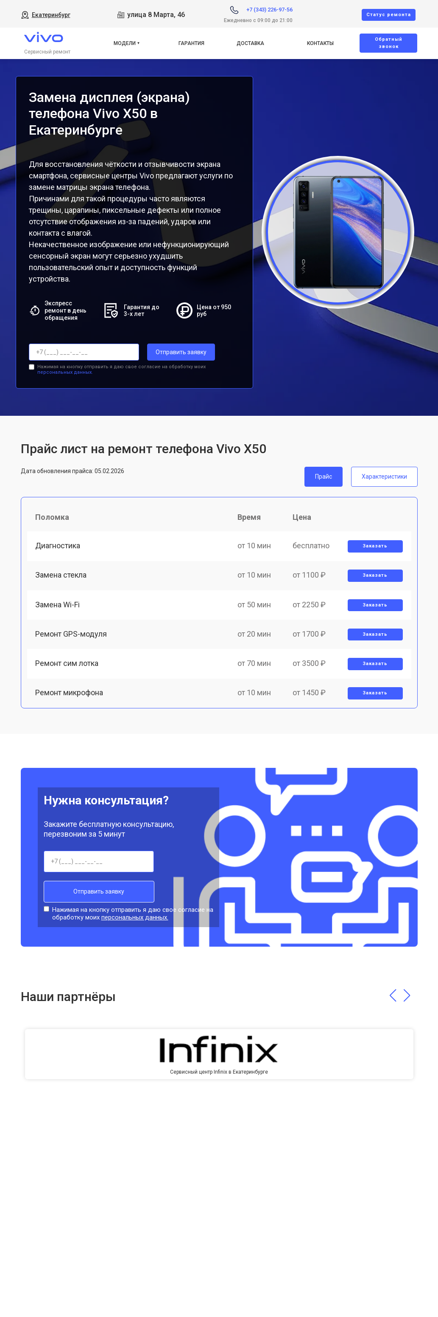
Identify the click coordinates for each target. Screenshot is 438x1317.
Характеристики (384, 476)
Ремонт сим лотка (67, 663)
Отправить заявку (181, 352)
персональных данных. (65, 372)
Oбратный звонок (388, 43)
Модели (125, 43)
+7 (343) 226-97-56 (269, 9)
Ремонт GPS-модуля (71, 634)
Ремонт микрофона (69, 693)
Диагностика (58, 545)
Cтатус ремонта (388, 14)
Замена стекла (61, 575)
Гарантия (191, 43)
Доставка (250, 43)
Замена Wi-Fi (58, 604)
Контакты (320, 43)
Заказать (375, 546)
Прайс (323, 476)
